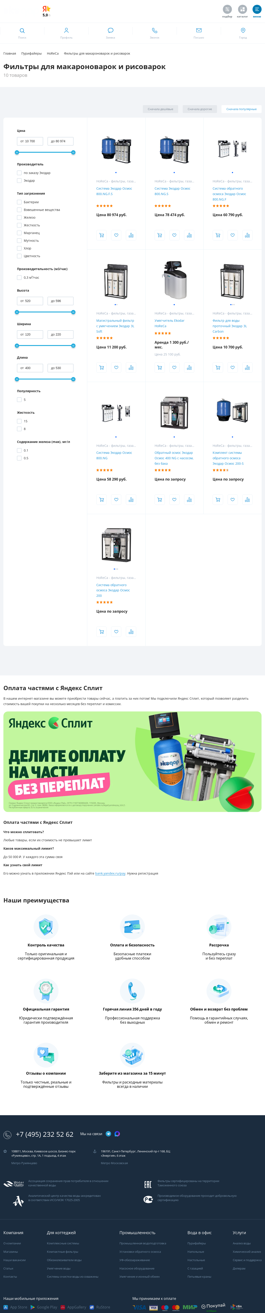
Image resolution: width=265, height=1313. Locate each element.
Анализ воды (242, 1243)
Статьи (8, 1268)
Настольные (196, 1260)
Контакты (10, 1276)
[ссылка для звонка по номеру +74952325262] (154, 33)
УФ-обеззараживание (134, 1260)
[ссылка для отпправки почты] (199, 33)
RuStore (103, 1307)
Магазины (10, 1251)
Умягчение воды (59, 1268)
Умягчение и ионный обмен (139, 1276)
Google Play (47, 1307)
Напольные (195, 1251)
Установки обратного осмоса (140, 1251)
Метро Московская (114, 1163)
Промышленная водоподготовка (142, 1243)
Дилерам (239, 1268)
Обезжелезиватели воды (64, 1260)
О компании (12, 1243)
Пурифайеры (196, 1243)
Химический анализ (247, 1251)
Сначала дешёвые (160, 109)
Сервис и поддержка (247, 1260)
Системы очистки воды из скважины (72, 1276)
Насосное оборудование (136, 1268)
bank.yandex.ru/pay (110, 873)
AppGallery (76, 1307)
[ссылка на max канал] (117, 1133)
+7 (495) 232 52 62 (38, 1134)
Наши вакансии (14, 1260)
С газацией (195, 1268)
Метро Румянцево (24, 1163)
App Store (18, 1307)
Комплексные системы (63, 1243)
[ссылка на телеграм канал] (108, 1134)
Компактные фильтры (62, 1251)
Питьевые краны (199, 1276)
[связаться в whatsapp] (110, 33)
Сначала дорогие (200, 109)
